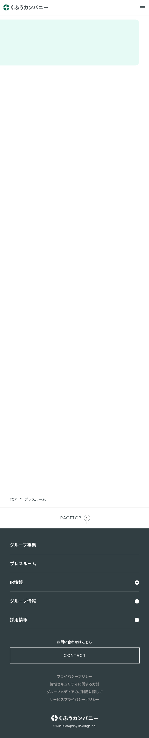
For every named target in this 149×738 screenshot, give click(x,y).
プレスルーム (35, 499)
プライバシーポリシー (74, 676)
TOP (13, 499)
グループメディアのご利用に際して (74, 691)
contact (75, 655)
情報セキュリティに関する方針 (74, 684)
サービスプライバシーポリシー (75, 699)
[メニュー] (142, 7)
